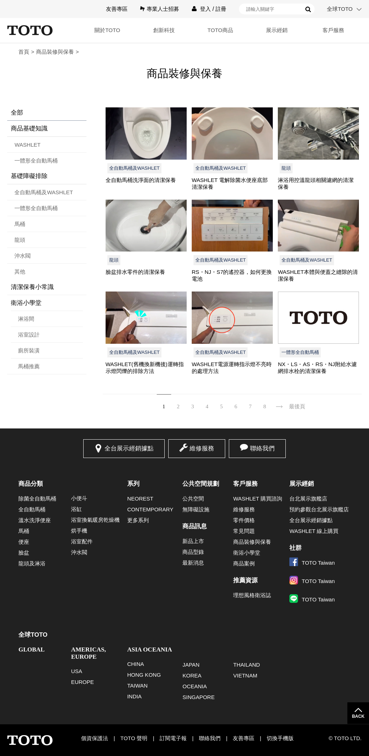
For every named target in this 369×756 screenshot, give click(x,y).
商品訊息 (194, 526)
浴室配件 (82, 541)
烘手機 (79, 531)
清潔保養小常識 (32, 287)
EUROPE (82, 682)
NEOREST (140, 498)
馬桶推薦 (29, 366)
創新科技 (163, 30)
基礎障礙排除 (29, 176)
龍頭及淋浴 (31, 563)
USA (76, 671)
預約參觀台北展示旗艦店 (319, 509)
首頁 (23, 52)
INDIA (134, 696)
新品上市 (193, 541)
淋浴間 (26, 319)
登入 (205, 9)
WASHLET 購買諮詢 (257, 498)
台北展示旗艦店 (308, 498)
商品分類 (30, 483)
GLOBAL (31, 649)
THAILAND (246, 665)
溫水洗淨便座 (34, 520)
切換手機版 (280, 738)
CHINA (135, 664)
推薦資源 (245, 580)
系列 (133, 483)
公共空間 (193, 498)
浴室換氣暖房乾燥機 (95, 520)
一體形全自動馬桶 (36, 160)
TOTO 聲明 (133, 738)
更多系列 (138, 520)
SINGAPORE (198, 697)
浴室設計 (29, 335)
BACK (358, 716)
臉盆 (23, 553)
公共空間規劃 (200, 483)
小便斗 (79, 498)
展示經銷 (277, 30)
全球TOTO (339, 9)
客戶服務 (333, 30)
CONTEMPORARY (150, 509)
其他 (19, 271)
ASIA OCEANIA (149, 649)
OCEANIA (194, 686)
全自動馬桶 (31, 509)
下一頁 (279, 402)
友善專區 (117, 9)
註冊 (220, 9)
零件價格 (244, 520)
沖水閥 (22, 256)
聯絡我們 (262, 448)
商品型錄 (193, 552)
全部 (17, 112)
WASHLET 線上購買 (313, 531)
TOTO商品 (220, 30)
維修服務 (202, 448)
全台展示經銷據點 (129, 448)
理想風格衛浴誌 (252, 595)
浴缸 (76, 509)
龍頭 (19, 240)
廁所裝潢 (29, 350)
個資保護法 (94, 738)
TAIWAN (137, 685)
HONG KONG (144, 675)
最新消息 (193, 563)
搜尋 (308, 9)
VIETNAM (245, 675)
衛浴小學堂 (26, 302)
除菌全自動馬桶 (37, 498)
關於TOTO (106, 30)
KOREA (191, 675)
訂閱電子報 (173, 738)
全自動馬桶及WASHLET (43, 192)
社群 (295, 547)
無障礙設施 (195, 509)
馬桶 (19, 224)
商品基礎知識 (29, 128)
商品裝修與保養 (55, 52)
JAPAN (190, 665)
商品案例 (244, 563)
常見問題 (244, 531)
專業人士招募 (163, 9)
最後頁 (297, 406)
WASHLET (27, 145)
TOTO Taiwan (312, 563)
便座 (23, 542)
